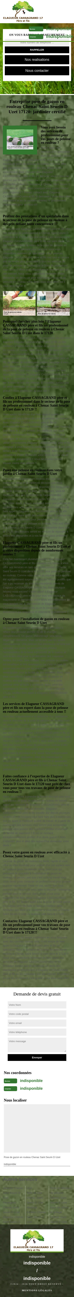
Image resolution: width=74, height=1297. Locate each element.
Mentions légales (37, 1290)
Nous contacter (37, 71)
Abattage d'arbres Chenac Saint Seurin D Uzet (36, 1214)
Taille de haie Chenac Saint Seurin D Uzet (35, 1197)
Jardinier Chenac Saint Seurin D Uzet (13, 1192)
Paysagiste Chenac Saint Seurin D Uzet (11, 1207)
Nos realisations (37, 60)
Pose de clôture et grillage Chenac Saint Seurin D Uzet (59, 1214)
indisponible (59, 28)
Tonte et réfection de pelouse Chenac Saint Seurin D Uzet (60, 1195)
